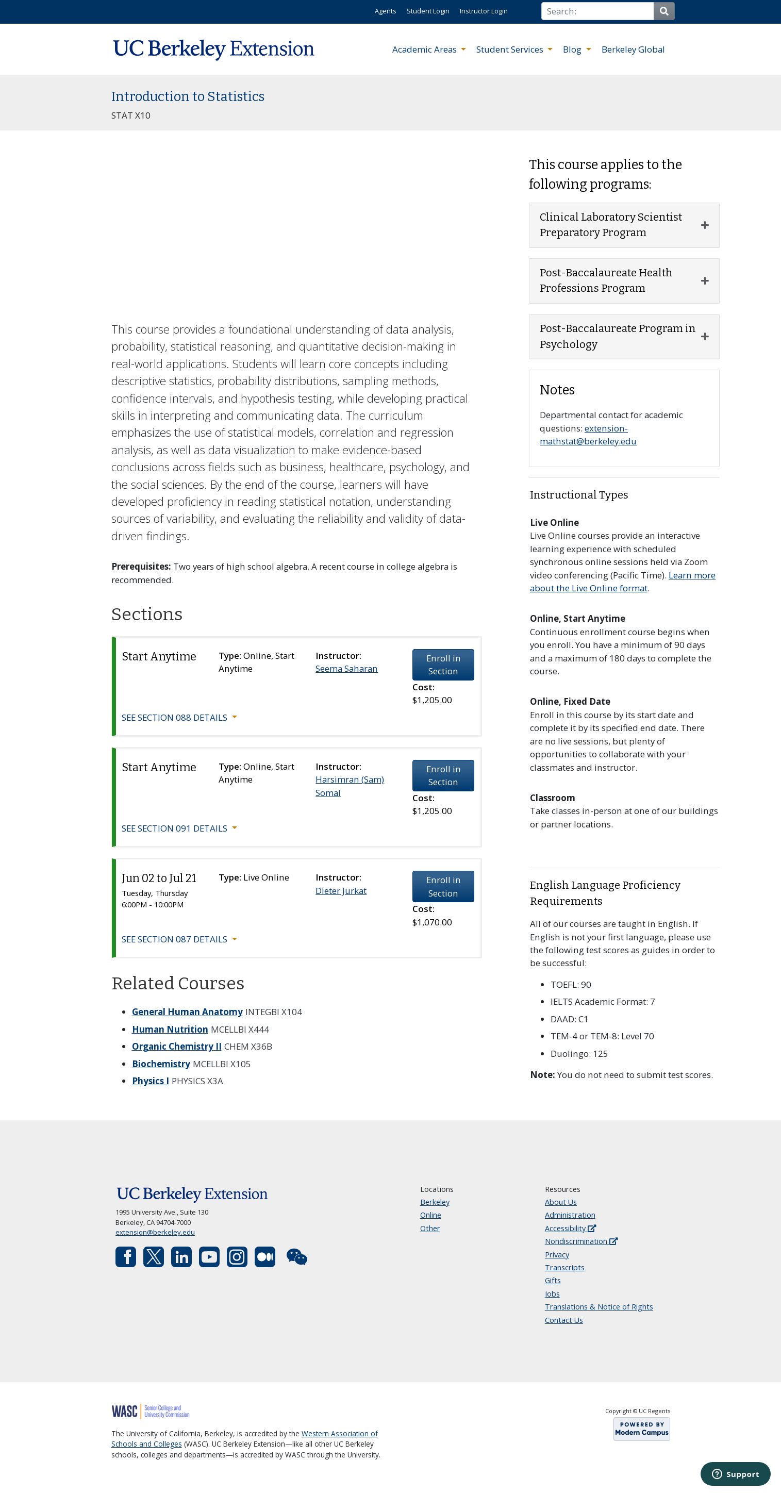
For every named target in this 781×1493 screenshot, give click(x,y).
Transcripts (565, 1267)
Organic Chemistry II (177, 1046)
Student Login (428, 10)
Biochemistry (161, 1064)
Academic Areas (425, 49)
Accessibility (570, 1228)
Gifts (553, 1280)
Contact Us (564, 1320)
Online (430, 1215)
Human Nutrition (170, 1029)
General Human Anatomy (187, 1012)
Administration (570, 1215)
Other (430, 1228)
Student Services (510, 49)
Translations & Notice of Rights (599, 1307)
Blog (573, 49)
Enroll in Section (443, 664)
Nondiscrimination (581, 1241)
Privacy (557, 1254)
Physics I (150, 1081)
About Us (561, 1202)
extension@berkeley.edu (155, 1232)
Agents (385, 10)
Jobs (552, 1294)
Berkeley (435, 1202)
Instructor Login (484, 10)
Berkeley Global (633, 49)
